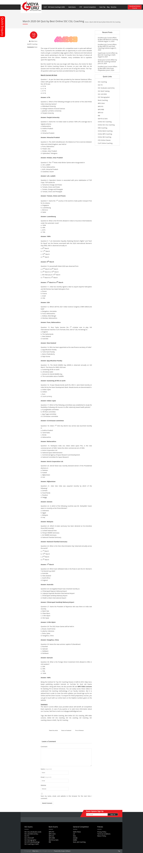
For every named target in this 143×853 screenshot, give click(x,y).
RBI (99, 116)
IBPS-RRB (101, 109)
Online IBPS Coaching (105, 134)
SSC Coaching (83, 718)
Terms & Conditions (103, 834)
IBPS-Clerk (101, 103)
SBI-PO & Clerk (103, 119)
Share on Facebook (66, 730)
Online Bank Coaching (105, 131)
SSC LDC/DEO (102, 94)
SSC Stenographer (104, 97)
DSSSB (75, 838)
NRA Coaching (102, 128)
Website (43, 785)
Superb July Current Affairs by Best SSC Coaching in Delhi (107, 54)
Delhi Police (77, 832)
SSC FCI (100, 85)
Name (46, 769)
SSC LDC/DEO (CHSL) (31, 834)
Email (46, 777)
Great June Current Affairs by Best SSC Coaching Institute (107, 61)
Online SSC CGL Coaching (56, 718)
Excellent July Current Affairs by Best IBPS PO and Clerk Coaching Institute (107, 46)
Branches (114, 7)
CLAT (45, 7)
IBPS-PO (100, 106)
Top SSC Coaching (62, 720)
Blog (108, 7)
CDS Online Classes (104, 140)
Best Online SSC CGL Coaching (74, 716)
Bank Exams (73, 7)
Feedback (92, 2)
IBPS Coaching (33, 44)
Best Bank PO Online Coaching (54, 716)
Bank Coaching (103, 100)
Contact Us (100, 2)
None (35, 47)
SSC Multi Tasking (103, 91)
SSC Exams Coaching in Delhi (57, 7)
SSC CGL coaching (72, 718)
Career (86, 2)
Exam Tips (102, 7)
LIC (74, 834)
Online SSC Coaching (104, 122)
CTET (80, 7)
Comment (44, 746)
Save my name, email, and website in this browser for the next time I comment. (66, 797)
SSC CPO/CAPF (29, 838)
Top (119, 851)
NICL (74, 836)
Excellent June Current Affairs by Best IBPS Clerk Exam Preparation (107, 68)
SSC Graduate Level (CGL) (106, 88)
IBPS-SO (100, 112)
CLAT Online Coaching (105, 143)
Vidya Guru (35, 851)
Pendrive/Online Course (134, 7)
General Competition (91, 7)
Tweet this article (53, 730)
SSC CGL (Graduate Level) (32, 832)
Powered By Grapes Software (62, 851)
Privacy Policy (101, 832)
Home (68, 2)
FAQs (80, 2)
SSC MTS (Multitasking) (31, 842)
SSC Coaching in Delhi (31, 844)
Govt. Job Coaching (79, 842)
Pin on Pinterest (79, 730)
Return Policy (101, 836)
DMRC (75, 840)
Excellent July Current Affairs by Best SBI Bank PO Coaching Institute (108, 39)
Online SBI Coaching (104, 137)
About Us (74, 2)
